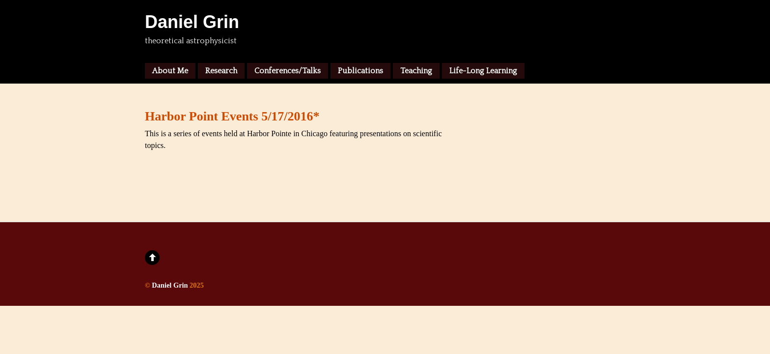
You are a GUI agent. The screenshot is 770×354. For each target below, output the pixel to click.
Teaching (416, 70)
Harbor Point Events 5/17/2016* (232, 116)
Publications (360, 70)
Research (221, 70)
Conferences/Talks (287, 70)
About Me (170, 70)
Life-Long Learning (483, 70)
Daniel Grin (170, 285)
